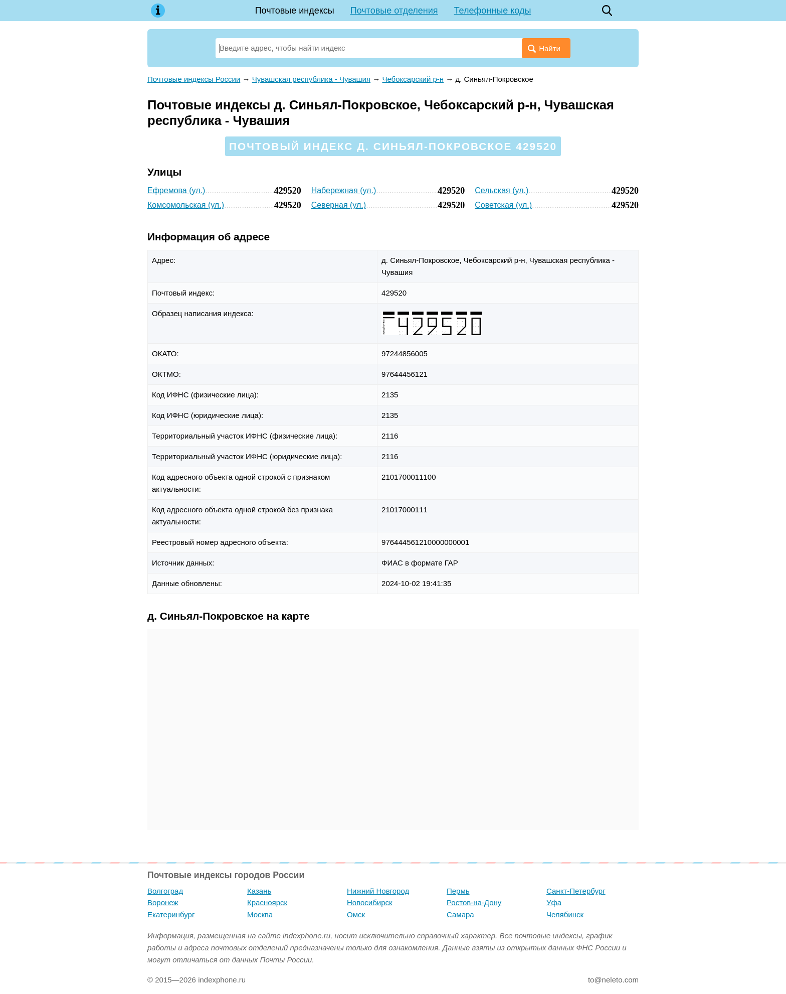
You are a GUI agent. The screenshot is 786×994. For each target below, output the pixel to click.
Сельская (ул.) (501, 190)
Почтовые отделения (394, 11)
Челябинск (564, 914)
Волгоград (165, 891)
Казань (259, 891)
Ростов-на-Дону (474, 902)
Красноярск (267, 902)
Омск (356, 914)
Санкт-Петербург (576, 891)
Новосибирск (369, 902)
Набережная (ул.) (343, 190)
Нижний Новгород (378, 891)
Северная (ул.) (338, 205)
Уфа (553, 902)
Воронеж (162, 902)
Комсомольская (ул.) (185, 205)
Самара (460, 914)
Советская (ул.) (503, 205)
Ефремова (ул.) (176, 190)
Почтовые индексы (294, 11)
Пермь (458, 891)
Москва (260, 914)
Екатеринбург (170, 914)
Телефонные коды (492, 11)
